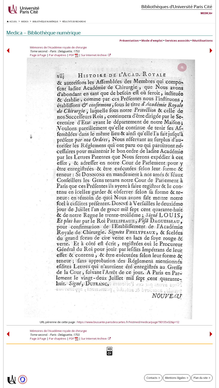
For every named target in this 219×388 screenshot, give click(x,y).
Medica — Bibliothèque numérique (43, 33)
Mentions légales (175, 377)
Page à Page (38, 55)
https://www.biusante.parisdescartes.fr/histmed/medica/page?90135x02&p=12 (128, 322)
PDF (73, 55)
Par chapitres (57, 55)
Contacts (151, 377)
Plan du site (201, 377)
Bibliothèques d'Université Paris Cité (176, 6)
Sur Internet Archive (94, 55)
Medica (206, 13)
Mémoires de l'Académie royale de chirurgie (58, 47)
